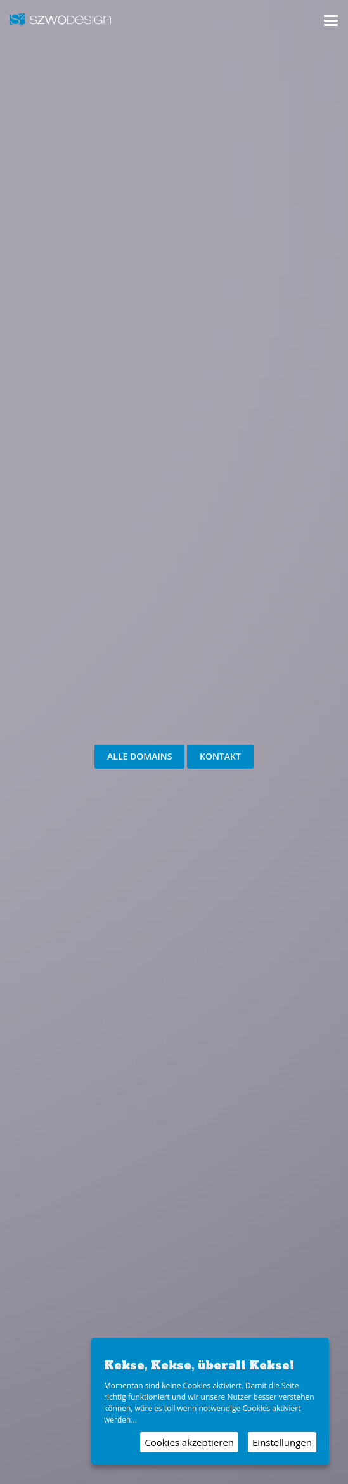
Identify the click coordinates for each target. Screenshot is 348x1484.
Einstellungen (282, 1442)
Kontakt (220, 756)
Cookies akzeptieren (189, 1442)
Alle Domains (139, 756)
